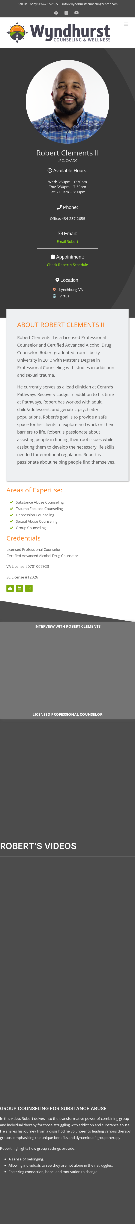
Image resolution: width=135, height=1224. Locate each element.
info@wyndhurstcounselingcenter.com (90, 4)
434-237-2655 (48, 4)
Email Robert (67, 241)
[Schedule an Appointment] (19, 588)
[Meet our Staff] (10, 588)
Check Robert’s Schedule (67, 264)
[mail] (29, 588)
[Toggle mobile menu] (126, 24)
